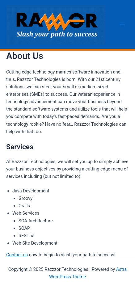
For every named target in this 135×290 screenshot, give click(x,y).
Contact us (17, 255)
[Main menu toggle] (122, 24)
